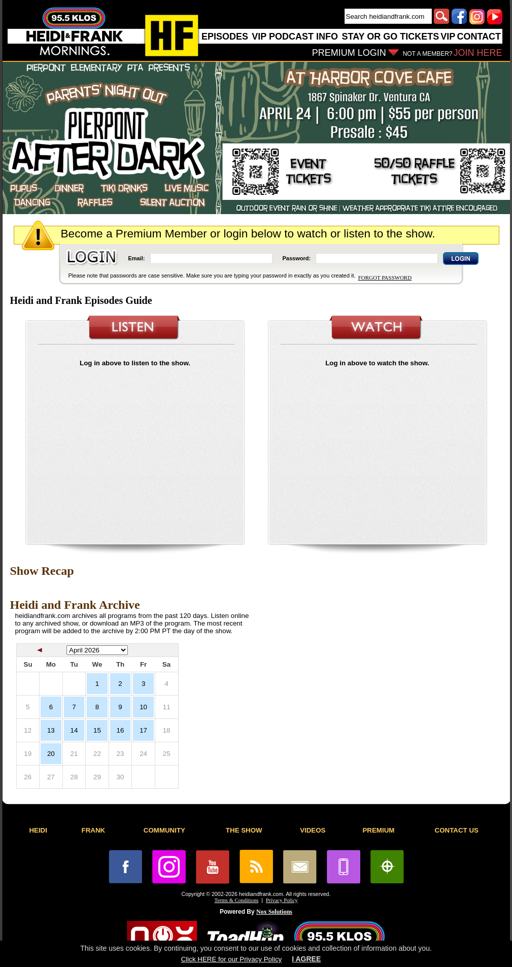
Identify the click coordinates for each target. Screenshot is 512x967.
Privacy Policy (281, 900)
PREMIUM (378, 830)
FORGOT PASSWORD (385, 277)
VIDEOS (312, 830)
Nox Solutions (274, 911)
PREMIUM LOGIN (349, 52)
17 (143, 730)
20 (51, 753)
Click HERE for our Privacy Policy (231, 959)
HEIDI (38, 830)
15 (97, 730)
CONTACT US (457, 830)
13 (51, 730)
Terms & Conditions (237, 900)
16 (120, 730)
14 (74, 730)
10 (143, 707)
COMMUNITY (164, 830)
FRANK (94, 830)
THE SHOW (244, 830)
